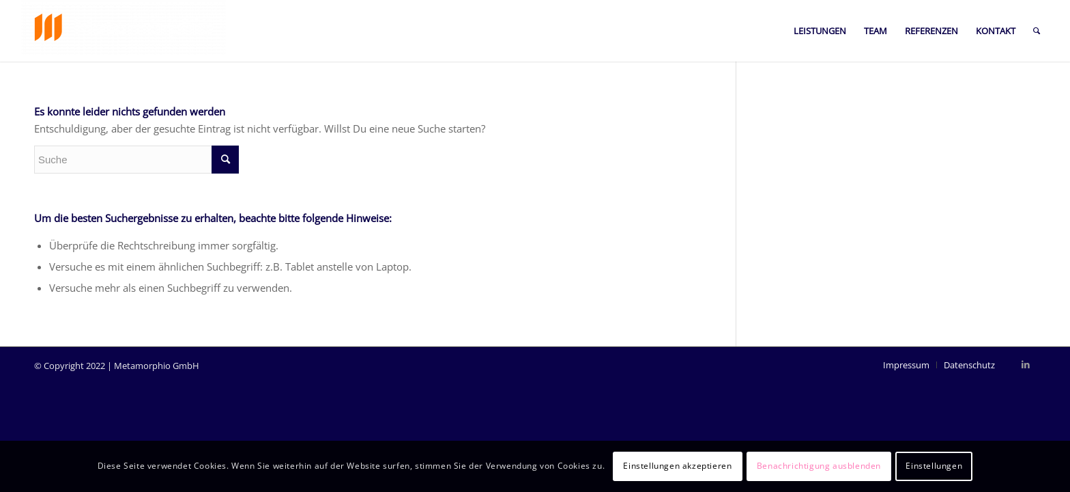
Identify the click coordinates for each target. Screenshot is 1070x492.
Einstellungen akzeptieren (677, 466)
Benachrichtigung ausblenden (819, 466)
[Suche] (1036, 31)
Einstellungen (934, 466)
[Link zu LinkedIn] (1025, 364)
